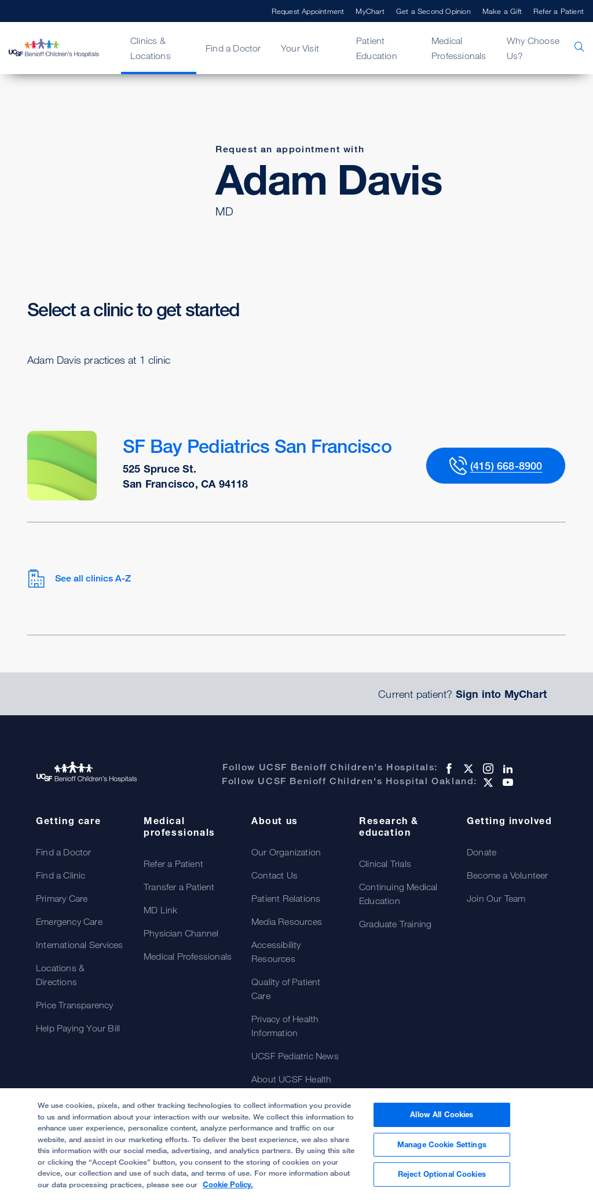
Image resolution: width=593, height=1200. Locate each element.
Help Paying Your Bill (78, 1028)
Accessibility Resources (276, 951)
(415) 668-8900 (506, 465)
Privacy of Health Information (285, 1026)
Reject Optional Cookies (442, 1174)
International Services (79, 944)
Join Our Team (496, 898)
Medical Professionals (458, 48)
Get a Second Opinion (433, 11)
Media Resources (286, 921)
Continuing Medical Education (398, 893)
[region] (296, 1144)
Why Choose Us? (533, 48)
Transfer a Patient (179, 886)
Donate (481, 852)
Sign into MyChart (501, 693)
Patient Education (376, 48)
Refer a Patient (558, 11)
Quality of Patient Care (286, 988)
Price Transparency (75, 1005)
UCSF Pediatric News (295, 1056)
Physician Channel (181, 933)
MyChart (370, 11)
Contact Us (274, 875)
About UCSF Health (291, 1079)
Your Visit (300, 48)
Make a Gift (502, 11)
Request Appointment (308, 11)
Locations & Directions (60, 975)
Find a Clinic (61, 875)
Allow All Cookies (441, 1114)
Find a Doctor (233, 48)
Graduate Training (395, 924)
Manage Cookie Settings (441, 1144)
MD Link (160, 910)
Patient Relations (285, 898)
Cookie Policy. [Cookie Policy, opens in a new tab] (228, 1184)
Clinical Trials (385, 863)
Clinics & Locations (150, 48)
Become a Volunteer (507, 875)
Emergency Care (69, 921)
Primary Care (61, 898)
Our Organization (286, 852)
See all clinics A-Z (79, 578)
